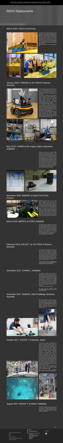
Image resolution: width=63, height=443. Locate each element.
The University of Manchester (12, 439)
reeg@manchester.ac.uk (33, 431)
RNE (9, 435)
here (39, 45)
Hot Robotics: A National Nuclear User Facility (15, 432)
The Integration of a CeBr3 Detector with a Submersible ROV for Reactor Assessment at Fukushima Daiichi (47, 262)
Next (55, 427)
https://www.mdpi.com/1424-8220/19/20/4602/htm (47, 370)
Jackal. (50, 155)
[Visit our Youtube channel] (46, 433)
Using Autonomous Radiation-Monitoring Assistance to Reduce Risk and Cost (47, 289)
